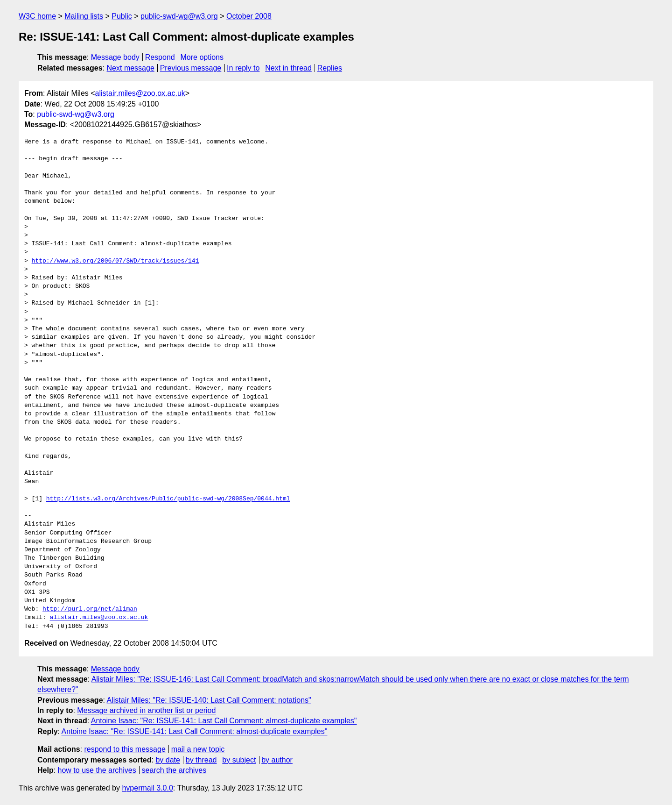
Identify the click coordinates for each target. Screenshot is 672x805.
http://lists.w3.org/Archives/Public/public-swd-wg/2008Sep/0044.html (168, 499)
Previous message (191, 68)
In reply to (243, 68)
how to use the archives (97, 770)
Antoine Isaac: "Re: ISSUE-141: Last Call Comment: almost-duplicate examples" (224, 721)
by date (167, 760)
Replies (329, 68)
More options (202, 57)
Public (122, 16)
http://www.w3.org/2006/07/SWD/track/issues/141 (115, 261)
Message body (115, 57)
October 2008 (249, 16)
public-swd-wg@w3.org (179, 16)
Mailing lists (83, 16)
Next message (130, 68)
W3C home (37, 16)
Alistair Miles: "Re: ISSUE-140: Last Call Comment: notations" (209, 700)
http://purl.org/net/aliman (89, 609)
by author (277, 760)
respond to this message (124, 749)
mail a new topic (198, 749)
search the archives (174, 770)
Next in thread (288, 68)
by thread (201, 760)
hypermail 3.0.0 (147, 788)
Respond (160, 57)
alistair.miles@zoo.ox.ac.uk (140, 93)
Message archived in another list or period (146, 710)
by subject (239, 760)
